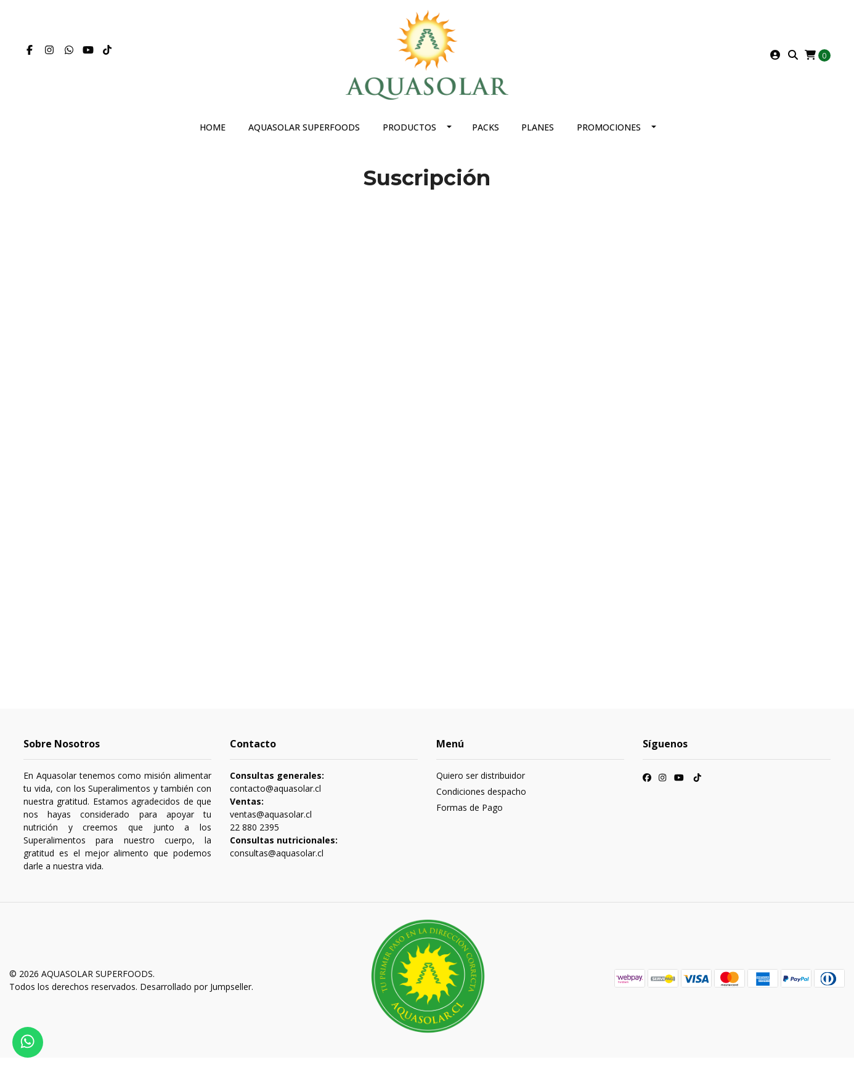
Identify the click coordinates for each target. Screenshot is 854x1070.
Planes (537, 139)
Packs (485, 139)
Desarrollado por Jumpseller (195, 999)
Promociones (609, 139)
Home (213, 139)
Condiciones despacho (481, 804)
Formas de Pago (469, 820)
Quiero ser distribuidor (480, 788)
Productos (409, 139)
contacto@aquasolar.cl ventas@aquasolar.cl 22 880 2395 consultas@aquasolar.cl (284, 826)
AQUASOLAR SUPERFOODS (304, 139)
